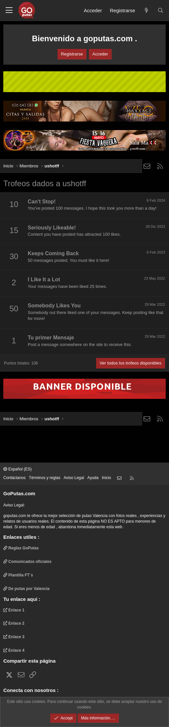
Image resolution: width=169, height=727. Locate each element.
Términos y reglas (44, 477)
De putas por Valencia (26, 588)
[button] (9, 10)
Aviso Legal (74, 477)
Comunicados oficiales (27, 561)
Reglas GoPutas (21, 548)
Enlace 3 (13, 637)
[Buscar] (160, 10)
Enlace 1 (13, 610)
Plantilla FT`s (18, 575)
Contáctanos (14, 477)
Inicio (106, 477)
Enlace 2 (13, 623)
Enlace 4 (13, 650)
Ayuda (93, 477)
